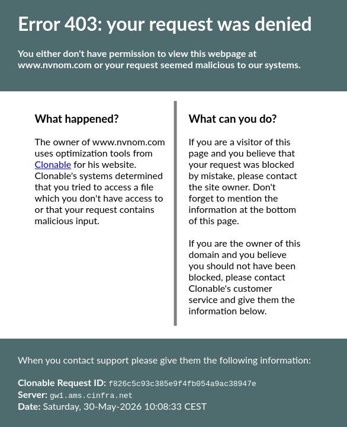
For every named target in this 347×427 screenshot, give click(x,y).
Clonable (53, 164)
